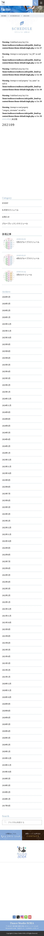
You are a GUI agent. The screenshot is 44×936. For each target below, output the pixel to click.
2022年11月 (6, 534)
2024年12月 (6, 399)
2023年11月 (6, 467)
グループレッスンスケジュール (15, 224)
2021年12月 (6, 609)
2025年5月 (6, 365)
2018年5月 (6, 779)
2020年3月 (6, 738)
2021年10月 (6, 622)
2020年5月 (6, 724)
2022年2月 (6, 595)
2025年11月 (6, 331)
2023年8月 (6, 487)
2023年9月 (6, 480)
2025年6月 (6, 358)
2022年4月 (6, 582)
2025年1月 (6, 392)
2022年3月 (6, 589)
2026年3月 (6, 304)
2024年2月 (6, 446)
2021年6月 (6, 643)
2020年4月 (6, 731)
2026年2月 (6, 310)
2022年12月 (6, 528)
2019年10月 (6, 772)
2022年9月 (6, 548)
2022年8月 (6, 555)
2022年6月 (6, 568)
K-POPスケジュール (10, 210)
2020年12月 (6, 684)
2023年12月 (6, 460)
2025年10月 (6, 338)
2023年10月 (6, 473)
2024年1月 (6, 453)
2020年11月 (6, 690)
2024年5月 (6, 433)
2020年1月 (6, 751)
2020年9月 (6, 704)
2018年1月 (6, 799)
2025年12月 (6, 324)
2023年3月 (6, 514)
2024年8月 (6, 419)
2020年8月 (6, 711)
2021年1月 (6, 677)
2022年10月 (6, 541)
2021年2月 (6, 670)
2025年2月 (6, 385)
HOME (4, 16)
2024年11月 (6, 405)
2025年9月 (6, 344)
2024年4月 (6, 439)
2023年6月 (6, 500)
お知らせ (6, 217)
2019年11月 (6, 765)
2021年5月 (6, 650)
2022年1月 (6, 602)
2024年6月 (6, 426)
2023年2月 (6, 521)
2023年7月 (6, 494)
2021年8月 (6, 636)
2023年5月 (6, 507)
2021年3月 (6, 663)
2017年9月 (6, 806)
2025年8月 (6, 351)
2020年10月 (6, 697)
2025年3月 (6, 378)
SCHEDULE (15, 16)
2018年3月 (6, 785)
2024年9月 (6, 412)
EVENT (5, 203)
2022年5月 (6, 575)
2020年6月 (6, 718)
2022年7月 (6, 561)
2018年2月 (6, 792)
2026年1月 (6, 317)
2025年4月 (6, 371)
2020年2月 (6, 745)
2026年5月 (6, 297)
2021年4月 (6, 656)
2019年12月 (6, 758)
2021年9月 (6, 629)
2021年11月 (6, 616)
